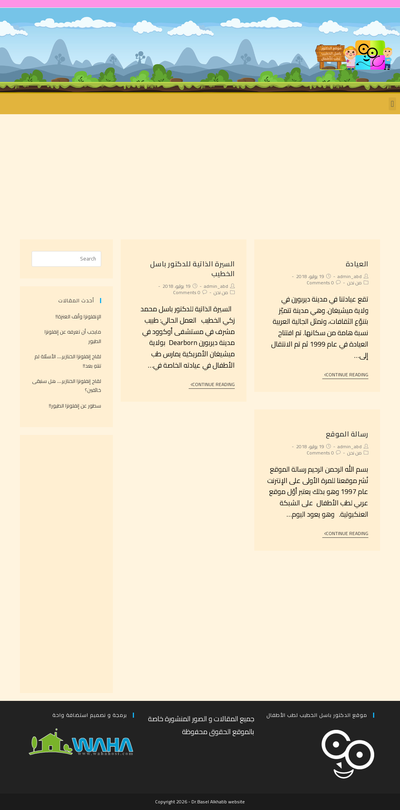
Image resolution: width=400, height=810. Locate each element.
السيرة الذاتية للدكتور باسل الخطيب (192, 268)
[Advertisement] (200, 173)
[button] (392, 103)
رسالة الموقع (347, 433)
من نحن (354, 282)
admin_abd (350, 276)
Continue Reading (346, 375)
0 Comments (320, 282)
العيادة (357, 263)
